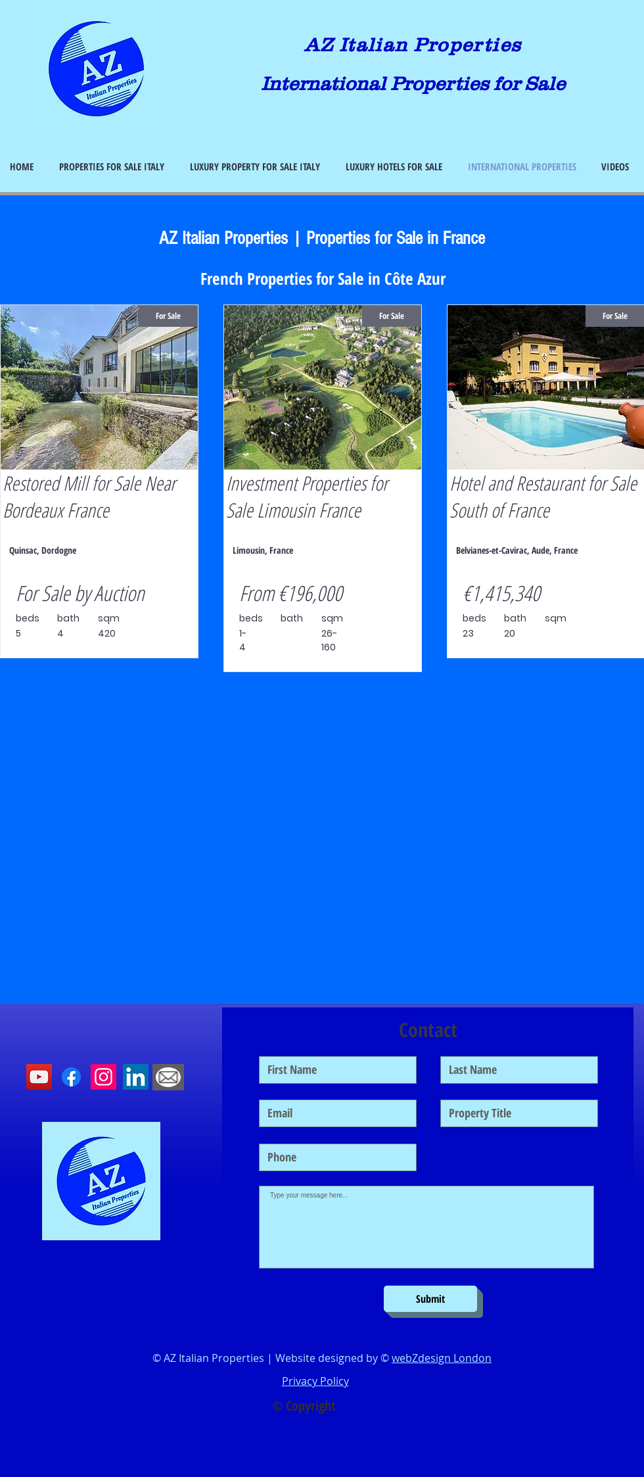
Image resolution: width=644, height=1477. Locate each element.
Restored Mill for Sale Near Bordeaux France (89, 496)
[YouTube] (39, 1077)
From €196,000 (290, 593)
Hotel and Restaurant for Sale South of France (543, 496)
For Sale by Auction (80, 593)
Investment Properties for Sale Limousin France (307, 496)
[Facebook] (71, 1077)
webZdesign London (442, 1358)
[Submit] (430, 1299)
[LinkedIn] (136, 1077)
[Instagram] (103, 1077)
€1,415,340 (501, 593)
